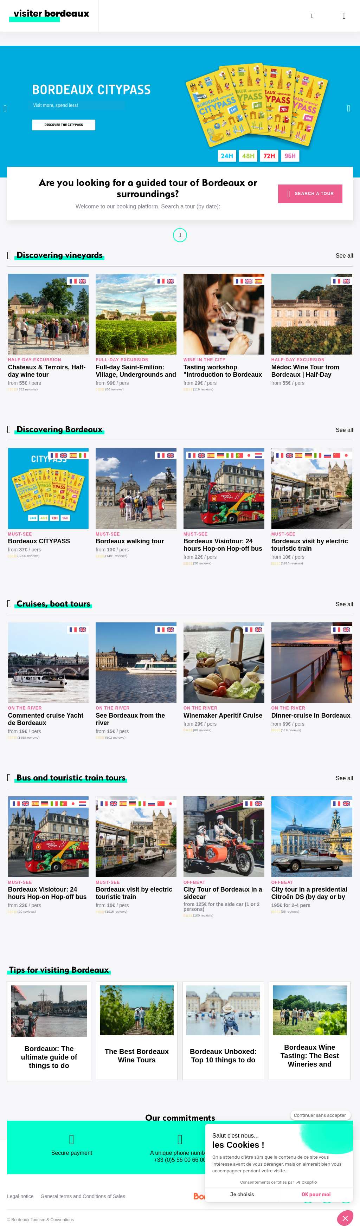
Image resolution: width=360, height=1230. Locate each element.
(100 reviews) (203, 915)
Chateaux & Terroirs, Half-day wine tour (47, 371)
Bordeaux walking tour (130, 541)
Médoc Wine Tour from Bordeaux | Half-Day (305, 371)
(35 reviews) (290, 911)
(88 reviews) (202, 730)
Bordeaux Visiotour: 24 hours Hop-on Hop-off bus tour (223, 545)
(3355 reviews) (29, 556)
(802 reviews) (115, 737)
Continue (180, 235)
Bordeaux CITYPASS (39, 541)
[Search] (312, 16)
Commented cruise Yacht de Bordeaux (46, 719)
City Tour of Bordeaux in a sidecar (223, 893)
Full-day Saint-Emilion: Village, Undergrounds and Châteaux (136, 371)
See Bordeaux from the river (130, 719)
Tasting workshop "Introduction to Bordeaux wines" (223, 371)
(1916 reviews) (292, 563)
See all (344, 256)
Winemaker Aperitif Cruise (223, 715)
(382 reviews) (28, 389)
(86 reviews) (114, 389)
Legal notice (20, 1196)
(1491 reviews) (116, 556)
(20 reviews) (202, 563)
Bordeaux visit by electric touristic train (309, 545)
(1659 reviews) (29, 737)
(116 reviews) (203, 389)
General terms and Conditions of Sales (83, 1196)
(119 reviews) (291, 730)
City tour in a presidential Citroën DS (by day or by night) (309, 893)
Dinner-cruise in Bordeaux (311, 715)
